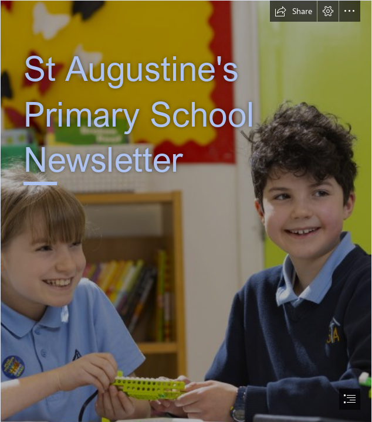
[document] (186, 211)
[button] (293, 11)
